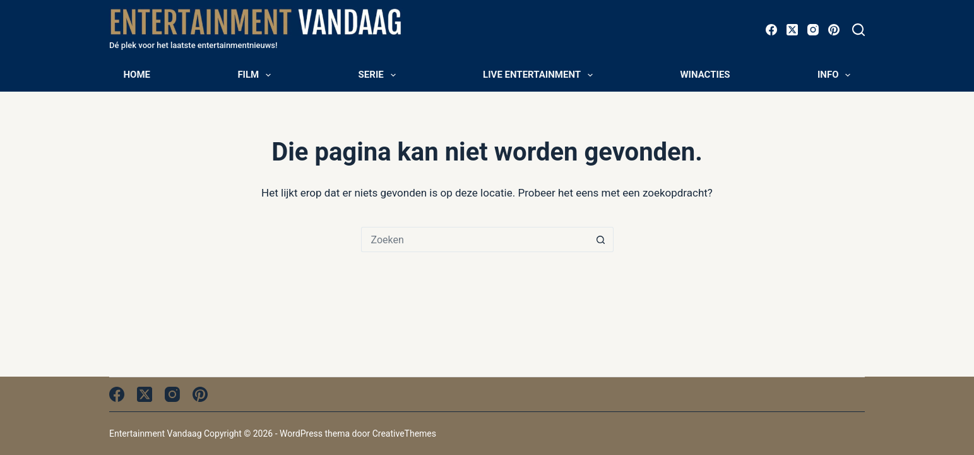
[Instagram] (813, 29)
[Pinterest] (834, 29)
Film (256, 75)
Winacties (705, 74)
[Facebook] (771, 29)
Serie (380, 75)
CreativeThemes (404, 433)
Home (137, 74)
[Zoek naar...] (474, 239)
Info (836, 75)
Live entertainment (540, 75)
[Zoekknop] (601, 239)
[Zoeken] (858, 29)
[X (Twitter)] (792, 29)
